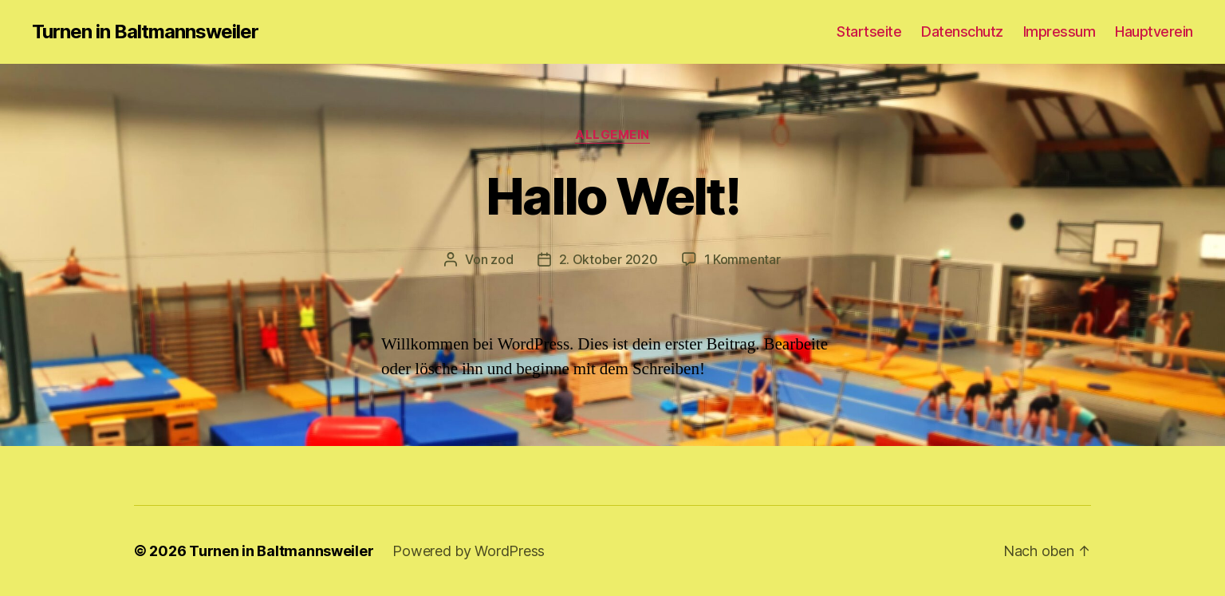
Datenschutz (962, 31)
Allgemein (612, 135)
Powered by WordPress (468, 551)
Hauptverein (1154, 31)
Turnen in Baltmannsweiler (145, 31)
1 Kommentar (742, 259)
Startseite (869, 31)
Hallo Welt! (612, 196)
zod (501, 259)
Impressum (1059, 31)
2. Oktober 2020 (608, 259)
